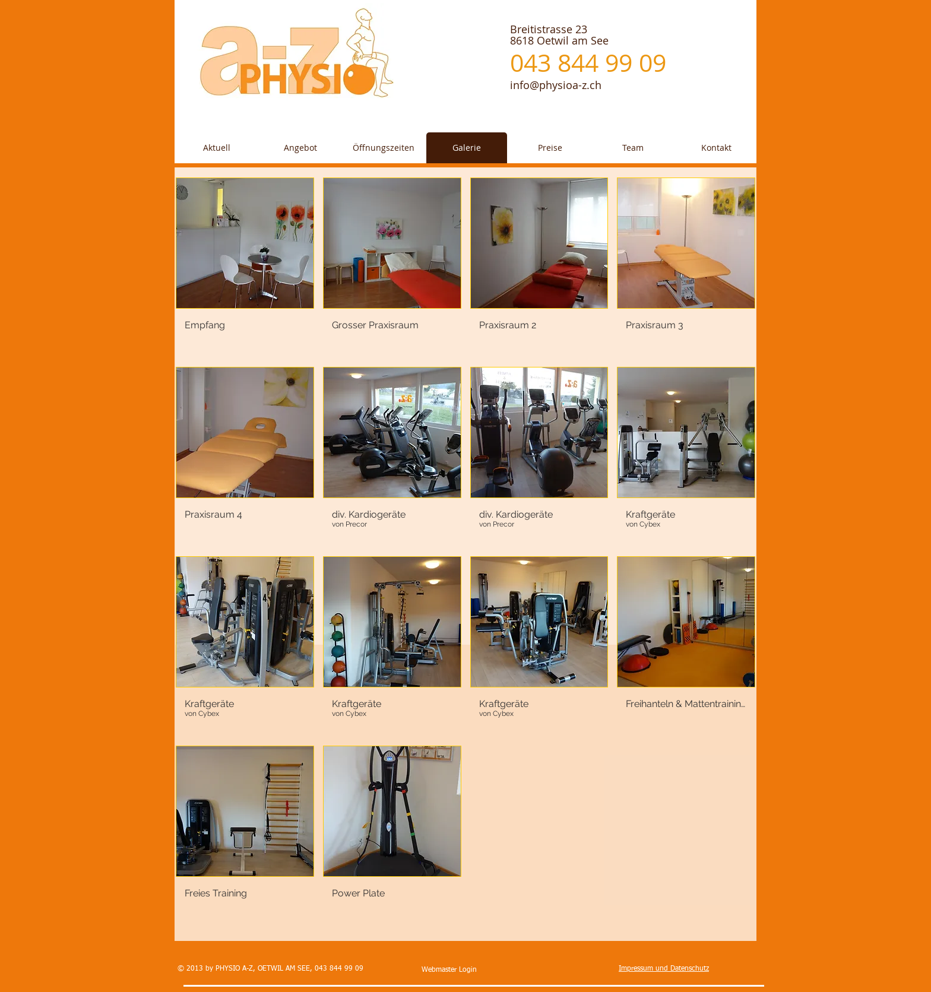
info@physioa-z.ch (555, 85)
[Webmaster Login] (449, 971)
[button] (245, 268)
